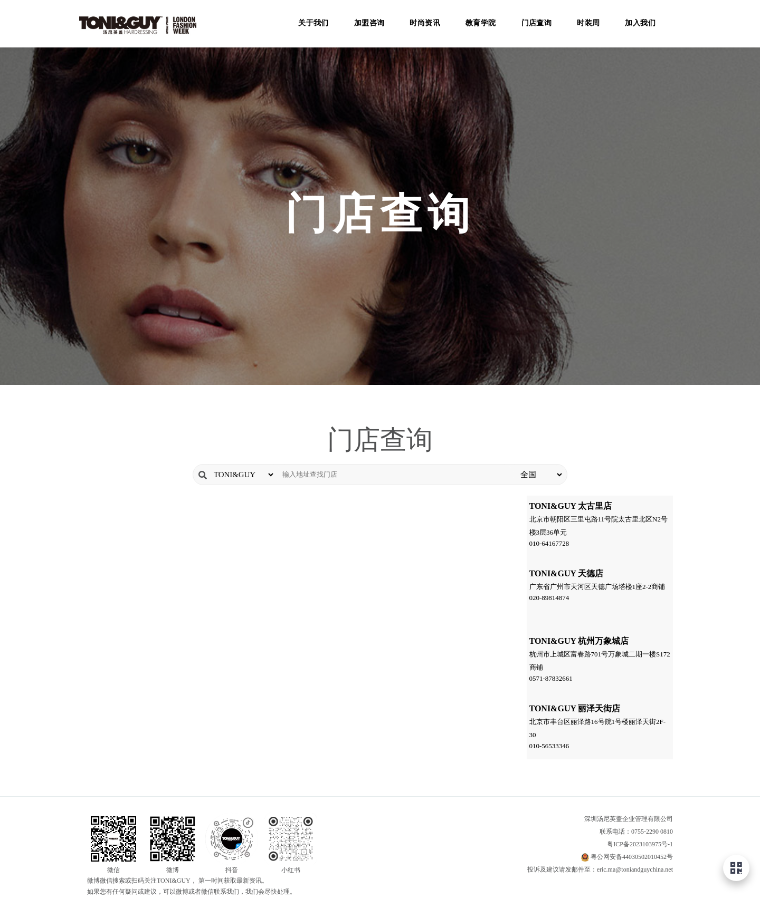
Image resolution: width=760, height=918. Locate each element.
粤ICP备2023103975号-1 (640, 844)
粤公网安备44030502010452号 (632, 857)
